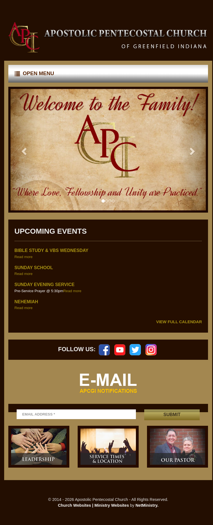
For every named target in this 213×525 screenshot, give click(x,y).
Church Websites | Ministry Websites (94, 505)
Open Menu (34, 73)
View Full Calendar (179, 322)
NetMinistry (146, 505)
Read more (23, 257)
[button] (23, 150)
